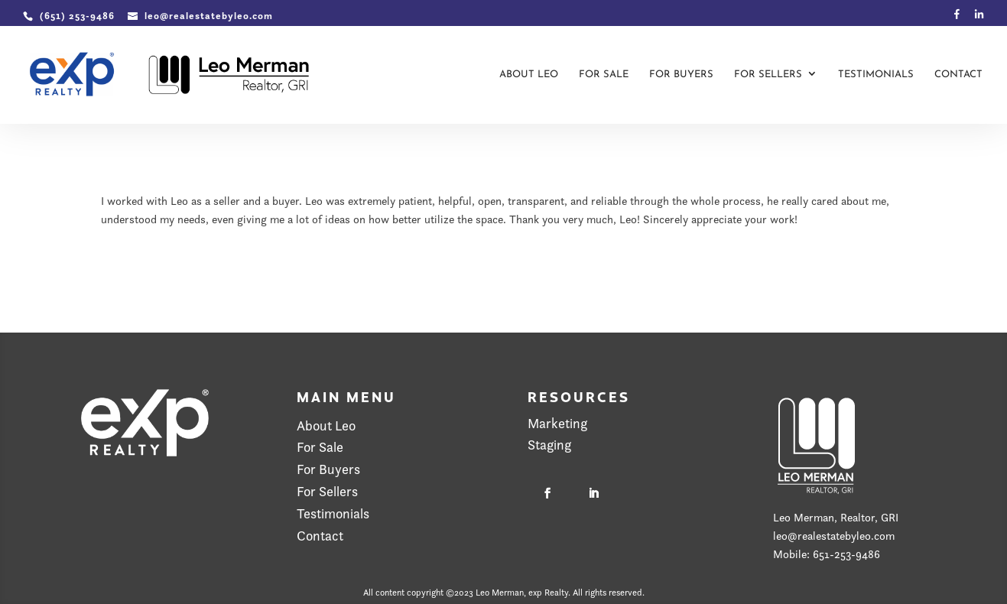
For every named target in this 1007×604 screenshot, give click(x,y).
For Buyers (681, 75)
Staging (549, 445)
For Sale (604, 75)
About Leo (528, 75)
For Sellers (768, 75)
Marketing (557, 423)
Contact (958, 75)
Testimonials (876, 75)
